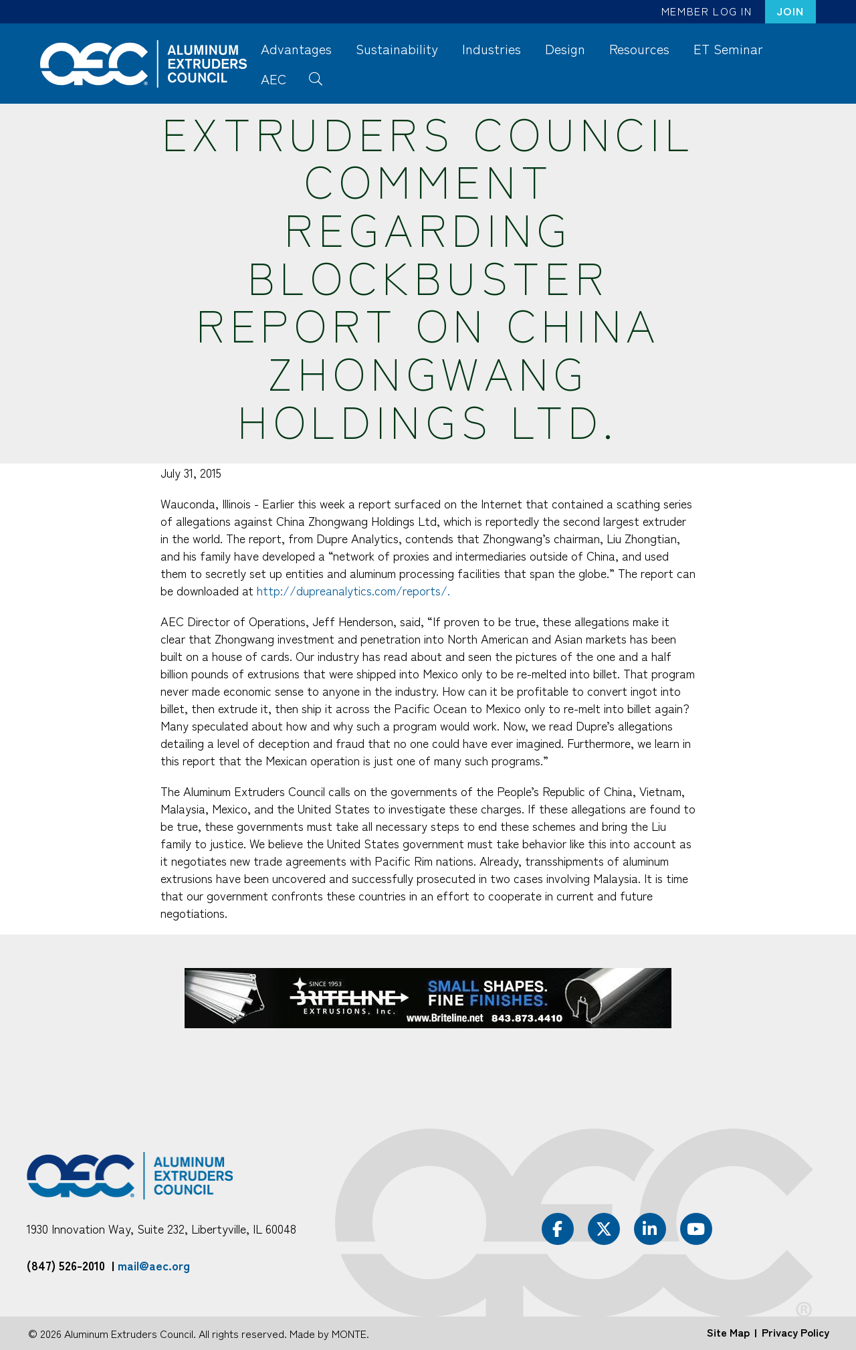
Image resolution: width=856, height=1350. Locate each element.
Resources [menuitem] (639, 48)
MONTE (349, 1333)
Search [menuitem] (315, 78)
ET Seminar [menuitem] (728, 48)
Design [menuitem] (565, 48)
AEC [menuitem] (273, 78)
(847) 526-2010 (66, 1265)
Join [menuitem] (790, 11)
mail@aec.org (154, 1265)
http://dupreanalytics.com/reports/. (353, 590)
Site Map (728, 1332)
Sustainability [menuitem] (397, 48)
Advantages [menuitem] (296, 48)
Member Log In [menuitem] (706, 11)
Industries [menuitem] (491, 48)
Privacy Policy (795, 1332)
